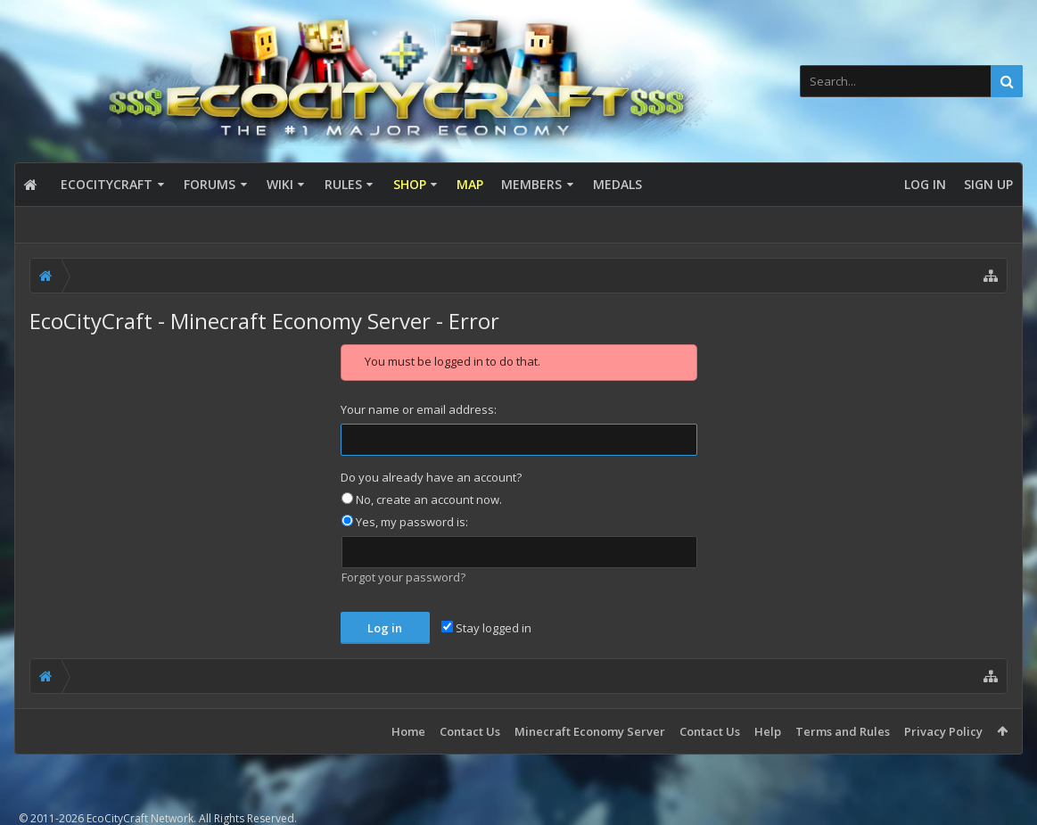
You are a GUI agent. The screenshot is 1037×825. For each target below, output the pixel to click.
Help (767, 731)
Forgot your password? (403, 577)
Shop (409, 184)
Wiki (280, 184)
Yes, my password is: (405, 522)
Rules (343, 184)
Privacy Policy (943, 731)
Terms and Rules (842, 731)
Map (470, 184)
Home (408, 731)
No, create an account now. (422, 499)
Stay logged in (486, 628)
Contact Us (470, 731)
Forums (209, 184)
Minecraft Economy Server (589, 731)
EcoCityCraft (106, 184)
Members (531, 184)
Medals (617, 184)
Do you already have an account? (431, 477)
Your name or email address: (419, 409)
